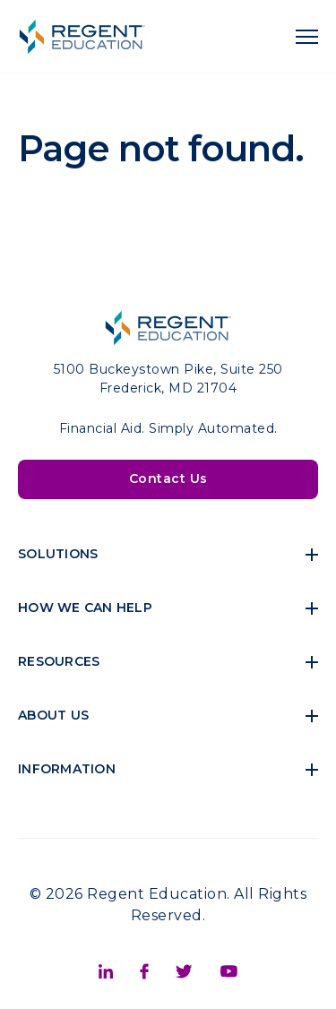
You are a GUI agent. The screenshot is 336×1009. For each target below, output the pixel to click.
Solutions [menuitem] (58, 554)
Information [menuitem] (67, 769)
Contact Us (168, 478)
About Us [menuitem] (53, 715)
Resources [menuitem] (58, 661)
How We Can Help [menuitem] (85, 607)
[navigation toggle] (307, 37)
